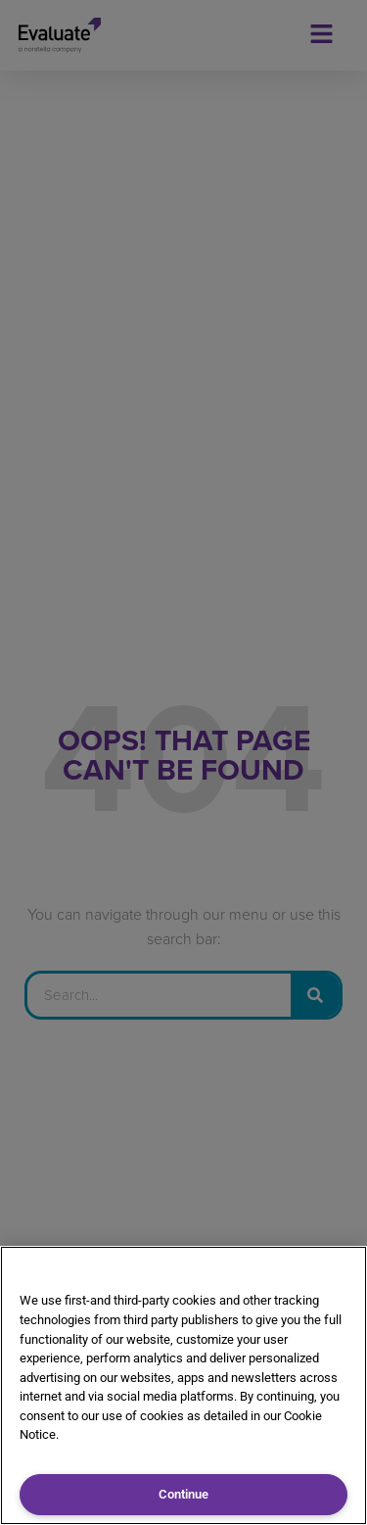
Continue (183, 1494)
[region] (183, 1385)
